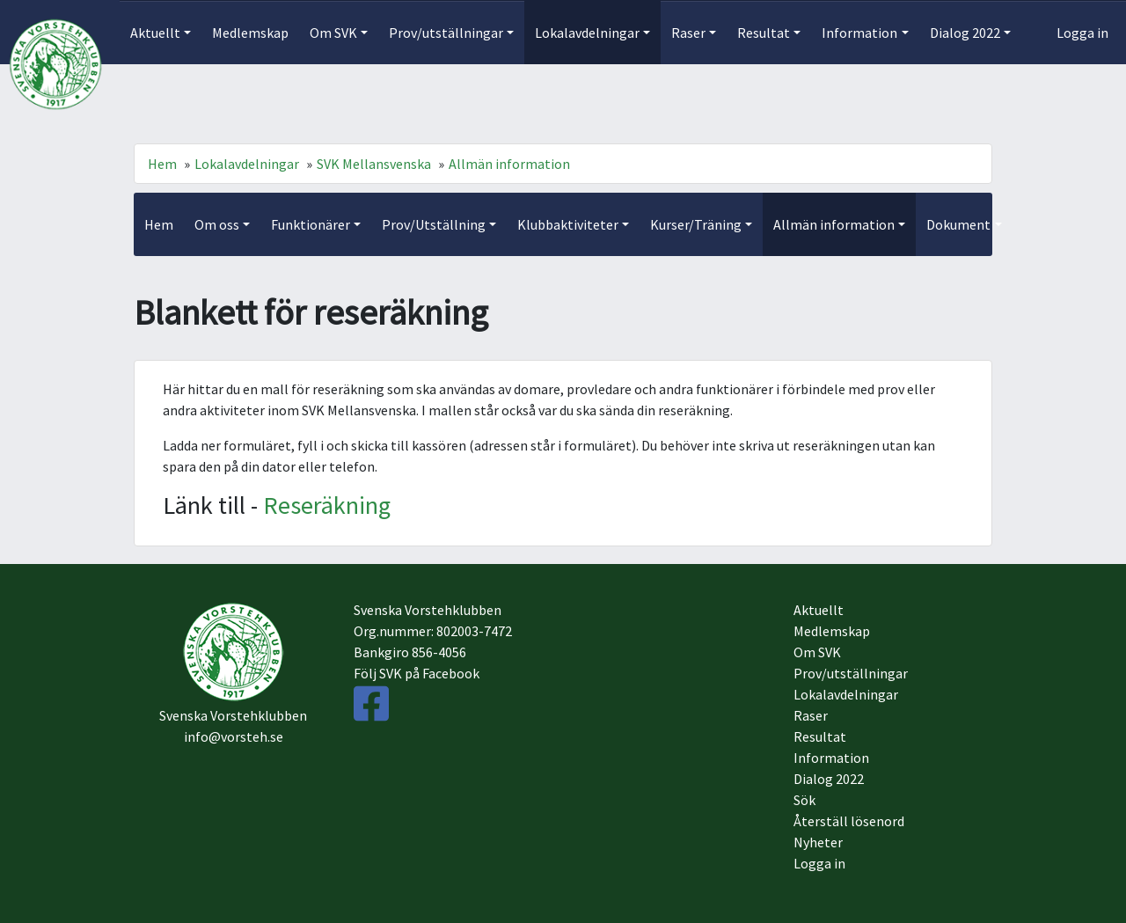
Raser (810, 715)
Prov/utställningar (850, 673)
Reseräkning (327, 505)
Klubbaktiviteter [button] (567, 224)
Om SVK (817, 652)
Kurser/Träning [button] (696, 224)
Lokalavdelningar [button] (587, 32)
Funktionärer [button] (310, 224)
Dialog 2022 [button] (965, 32)
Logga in (1082, 32)
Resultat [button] (763, 32)
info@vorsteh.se (233, 736)
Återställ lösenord (848, 821)
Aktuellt (818, 610)
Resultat (819, 736)
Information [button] (859, 32)
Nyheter (818, 842)
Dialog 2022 (828, 778)
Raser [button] (688, 32)
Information (831, 757)
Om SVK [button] (333, 32)
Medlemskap (250, 32)
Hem (162, 163)
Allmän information (509, 163)
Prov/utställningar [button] (446, 32)
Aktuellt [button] (155, 32)
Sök (804, 800)
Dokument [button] (958, 224)
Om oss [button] (216, 224)
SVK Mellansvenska (374, 163)
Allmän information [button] (834, 224)
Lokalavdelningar (246, 163)
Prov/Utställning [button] (434, 224)
